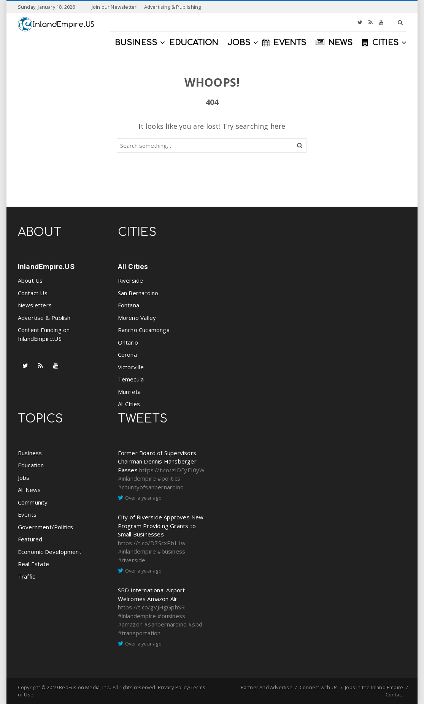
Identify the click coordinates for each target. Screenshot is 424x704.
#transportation (139, 633)
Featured (30, 539)
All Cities (133, 266)
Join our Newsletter (114, 6)
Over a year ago (143, 497)
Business (30, 453)
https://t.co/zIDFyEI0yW (172, 470)
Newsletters (35, 305)
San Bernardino (138, 293)
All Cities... (131, 404)
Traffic (26, 576)
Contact (394, 694)
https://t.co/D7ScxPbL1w (152, 543)
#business (171, 551)
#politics (168, 478)
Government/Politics (45, 527)
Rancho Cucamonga (144, 330)
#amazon (130, 624)
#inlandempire (137, 478)
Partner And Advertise (266, 687)
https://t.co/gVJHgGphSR (151, 607)
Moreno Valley (137, 317)
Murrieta (129, 392)
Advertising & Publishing (172, 6)
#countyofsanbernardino (151, 487)
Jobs (24, 477)
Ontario (128, 342)
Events (27, 514)
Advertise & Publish (44, 317)
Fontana (128, 305)
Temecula (131, 379)
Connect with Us (319, 687)
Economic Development (49, 551)
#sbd (195, 624)
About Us (30, 280)
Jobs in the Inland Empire (374, 687)
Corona (127, 354)
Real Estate (33, 564)
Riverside (130, 280)
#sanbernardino (165, 624)
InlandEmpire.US (46, 266)
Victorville (131, 367)
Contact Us (33, 293)
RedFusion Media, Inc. (84, 687)
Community (33, 502)
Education (31, 465)
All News (29, 490)
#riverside (132, 560)
